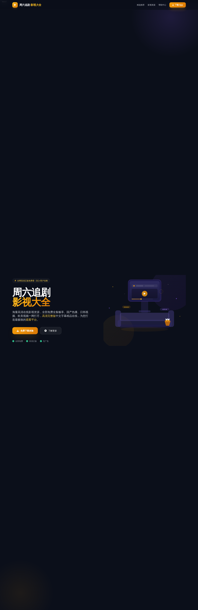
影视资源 (150, 5)
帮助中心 (161, 5)
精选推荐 (140, 5)
